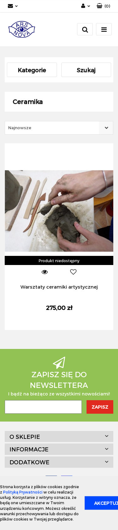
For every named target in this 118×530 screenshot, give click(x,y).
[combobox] (59, 128)
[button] (103, 6)
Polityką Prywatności (22, 492)
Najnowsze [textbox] (19, 127)
